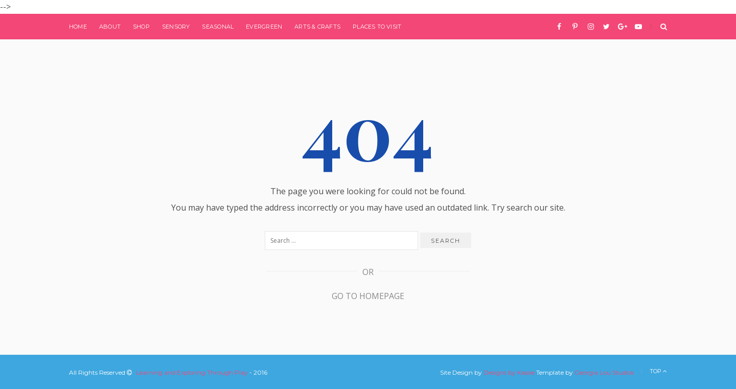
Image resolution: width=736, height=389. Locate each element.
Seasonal (218, 26)
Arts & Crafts (317, 26)
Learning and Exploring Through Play (192, 372)
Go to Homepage (368, 296)
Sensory (176, 26)
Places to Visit (377, 26)
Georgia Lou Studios (604, 372)
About (110, 26)
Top (658, 371)
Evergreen (264, 26)
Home (78, 26)
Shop (141, 26)
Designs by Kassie (509, 372)
